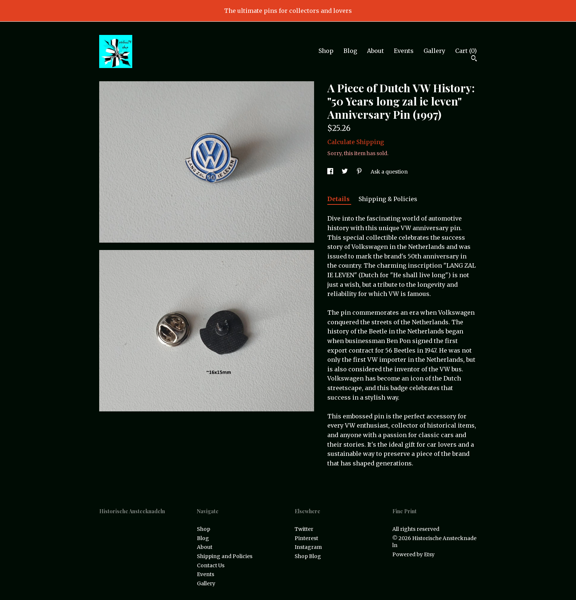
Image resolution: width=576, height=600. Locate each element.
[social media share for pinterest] (359, 171)
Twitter (304, 529)
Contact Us (210, 565)
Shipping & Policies (388, 199)
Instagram (308, 547)
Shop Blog (308, 556)
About (375, 50)
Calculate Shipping (355, 142)
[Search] (474, 59)
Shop (326, 50)
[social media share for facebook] (330, 171)
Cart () (466, 50)
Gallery (434, 50)
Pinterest (306, 538)
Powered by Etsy (413, 554)
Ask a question (389, 171)
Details (339, 199)
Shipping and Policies (224, 556)
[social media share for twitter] (345, 171)
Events (404, 50)
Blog (350, 50)
